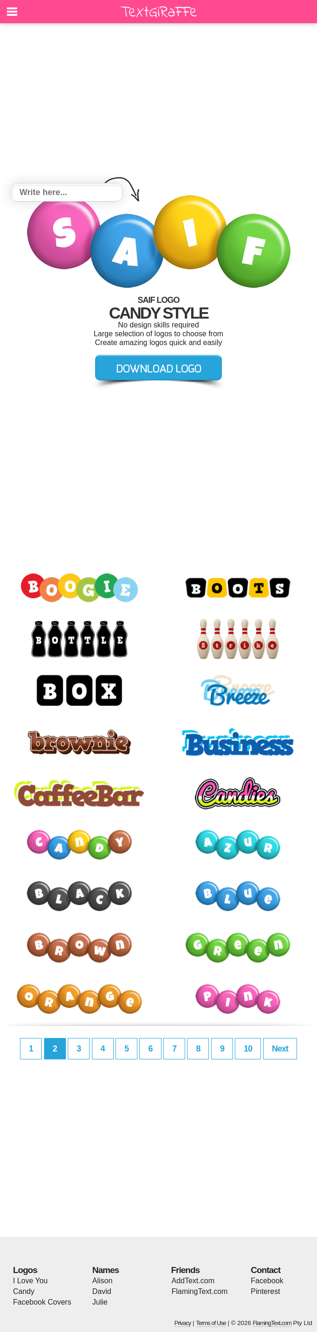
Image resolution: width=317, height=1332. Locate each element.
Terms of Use (211, 1322)
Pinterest (265, 1291)
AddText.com (193, 1281)
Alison (102, 1281)
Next (280, 1048)
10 (248, 1048)
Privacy (183, 1322)
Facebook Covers (42, 1302)
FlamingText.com (200, 1291)
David (101, 1291)
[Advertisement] (158, 104)
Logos (25, 1270)
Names (105, 1270)
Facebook (267, 1281)
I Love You (30, 1281)
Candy (23, 1291)
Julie (100, 1302)
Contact (265, 1270)
